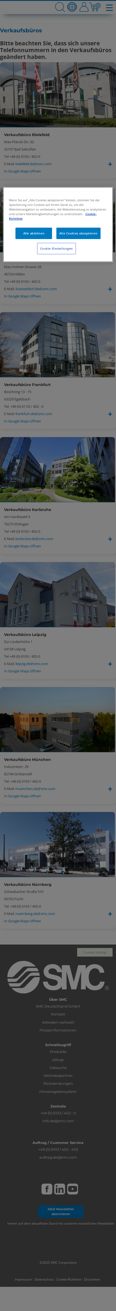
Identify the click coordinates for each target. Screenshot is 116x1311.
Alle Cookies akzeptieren (78, 233)
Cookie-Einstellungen (56, 248)
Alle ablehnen (33, 233)
